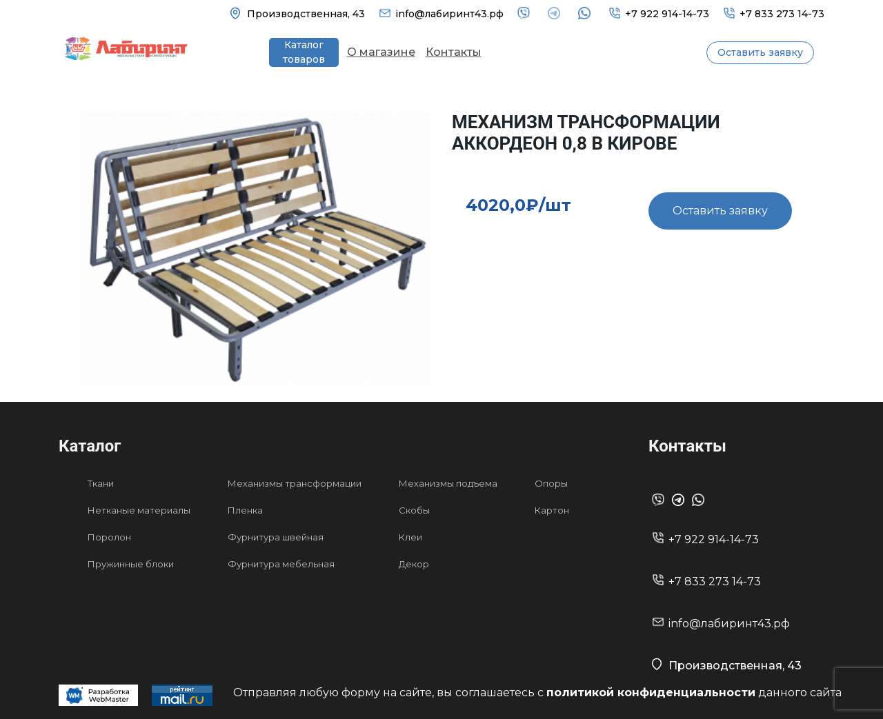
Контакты (454, 52)
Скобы (414, 510)
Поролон (109, 537)
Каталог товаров (304, 52)
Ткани (101, 483)
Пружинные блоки (131, 563)
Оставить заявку (760, 52)
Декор (414, 563)
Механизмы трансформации (294, 483)
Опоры (551, 483)
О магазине (381, 52)
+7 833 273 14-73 (782, 14)
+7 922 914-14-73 (667, 14)
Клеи (410, 537)
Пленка (245, 510)
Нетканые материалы (139, 510)
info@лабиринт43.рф (449, 14)
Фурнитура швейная (276, 537)
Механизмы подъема (448, 483)
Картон (552, 510)
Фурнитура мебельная (281, 563)
